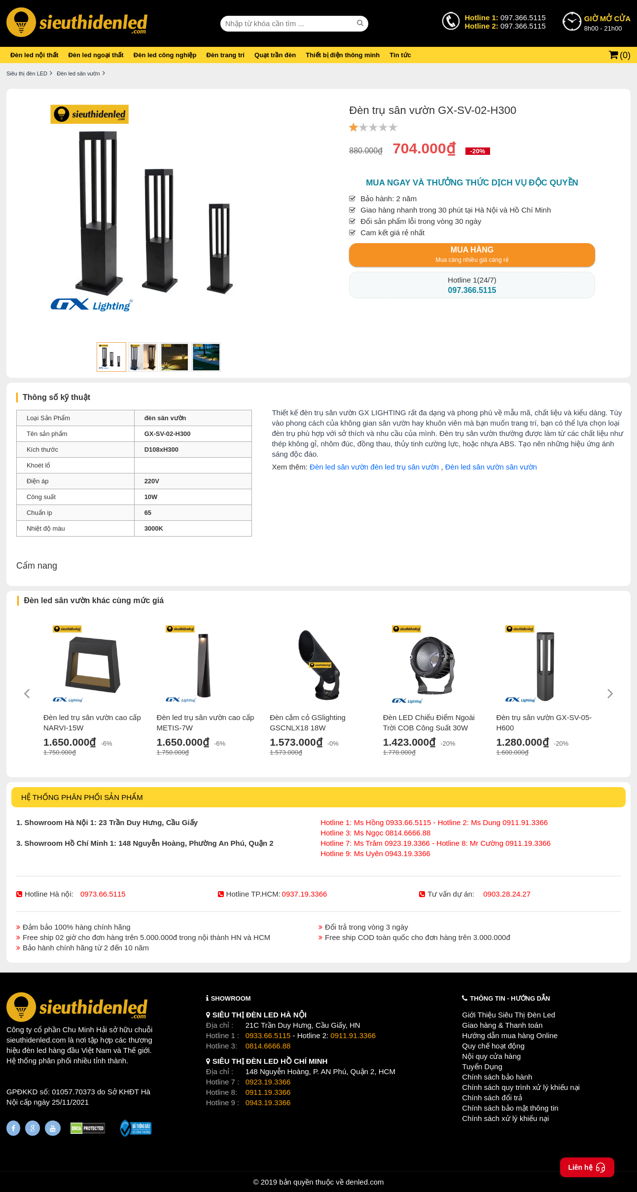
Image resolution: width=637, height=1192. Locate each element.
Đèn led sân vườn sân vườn (491, 467)
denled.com (365, 1182)
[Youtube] (53, 1128)
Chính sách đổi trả (492, 1097)
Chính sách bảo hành (497, 1077)
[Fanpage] (13, 1128)
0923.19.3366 (268, 1082)
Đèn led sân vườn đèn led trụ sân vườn (374, 467)
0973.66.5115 (103, 894)
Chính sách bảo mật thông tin (510, 1108)
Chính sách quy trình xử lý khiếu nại (521, 1087)
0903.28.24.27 (507, 894)
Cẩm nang (36, 566)
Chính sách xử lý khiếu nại (505, 1118)
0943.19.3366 (268, 1102)
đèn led (34, 1050)
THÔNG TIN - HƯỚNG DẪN (510, 998)
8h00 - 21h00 (607, 22)
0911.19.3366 (268, 1092)
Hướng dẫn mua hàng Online (510, 1035)
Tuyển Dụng (482, 1066)
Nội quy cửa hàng (491, 1056)
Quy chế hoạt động (493, 1046)
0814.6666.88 (268, 1046)
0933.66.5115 (268, 1035)
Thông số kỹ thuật (56, 397)
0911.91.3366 (353, 1035)
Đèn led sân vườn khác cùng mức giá (94, 600)
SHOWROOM (231, 998)
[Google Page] (32, 1128)
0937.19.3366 (304, 894)
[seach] (361, 23)
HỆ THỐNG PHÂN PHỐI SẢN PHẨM (82, 797)
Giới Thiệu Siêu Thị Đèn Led (508, 1015)
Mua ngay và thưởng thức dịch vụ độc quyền (472, 182)
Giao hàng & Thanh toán (502, 1025)
